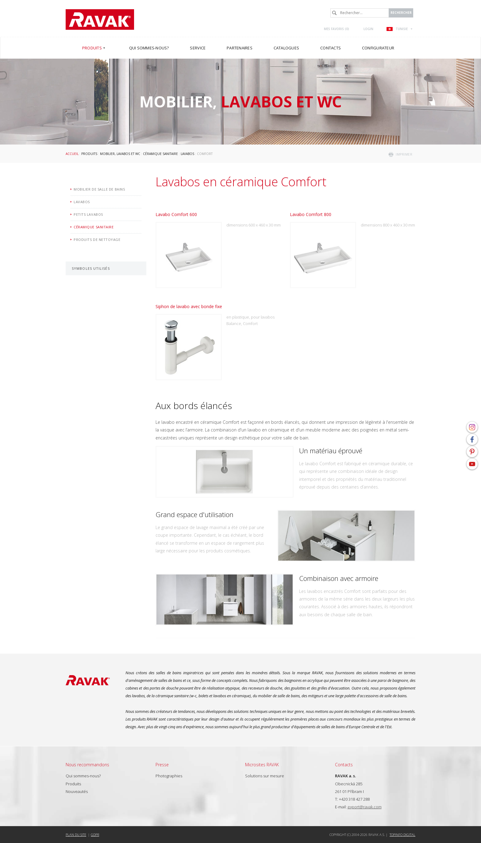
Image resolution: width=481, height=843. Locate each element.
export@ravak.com (365, 807)
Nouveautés (77, 791)
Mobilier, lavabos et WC (120, 154)
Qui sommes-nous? (83, 776)
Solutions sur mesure (264, 776)
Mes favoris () (336, 29)
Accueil (72, 154)
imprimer (404, 154)
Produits (89, 154)
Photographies (169, 776)
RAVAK (100, 19)
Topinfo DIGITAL (402, 834)
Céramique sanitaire (160, 154)
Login (368, 29)
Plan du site (76, 834)
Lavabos (187, 154)
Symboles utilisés (91, 268)
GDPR (95, 834)
